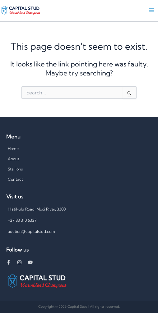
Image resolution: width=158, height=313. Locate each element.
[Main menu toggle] (151, 10)
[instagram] (22, 262)
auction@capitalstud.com (31, 231)
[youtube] (32, 262)
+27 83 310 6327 (22, 220)
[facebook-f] (11, 262)
